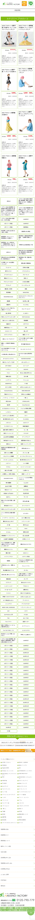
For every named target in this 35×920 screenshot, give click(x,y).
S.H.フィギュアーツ (23, 780)
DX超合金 (4, 765)
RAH (3, 777)
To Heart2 (4, 783)
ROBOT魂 (4, 780)
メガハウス (21, 803)
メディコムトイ (5, 805)
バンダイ (4, 797)
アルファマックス (6, 789)
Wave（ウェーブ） (23, 783)
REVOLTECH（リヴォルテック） (25, 777)
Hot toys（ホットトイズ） (8, 770)
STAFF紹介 (3, 880)
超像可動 (4, 817)
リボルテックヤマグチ (24, 805)
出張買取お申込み (5, 868)
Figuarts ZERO (5, 767)
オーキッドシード (23, 789)
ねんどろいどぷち (23, 786)
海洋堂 (3, 814)
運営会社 (3, 885)
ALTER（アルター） (6, 762)
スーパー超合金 (22, 794)
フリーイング (5, 800)
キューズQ (4, 791)
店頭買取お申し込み (6, 857)
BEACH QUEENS (23, 762)
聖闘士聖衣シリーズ (23, 814)
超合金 (20, 817)
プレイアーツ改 (5, 803)
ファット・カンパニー (24, 797)
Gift (19, 767)
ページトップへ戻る (31, 912)
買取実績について (5, 840)
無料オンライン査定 (6, 846)
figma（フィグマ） (23, 765)
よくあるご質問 (5, 874)
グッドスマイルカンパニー (25, 791)
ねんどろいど (5, 786)
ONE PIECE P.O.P (23, 773)
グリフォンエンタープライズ (8, 794)
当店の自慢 (3, 852)
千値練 (3, 811)
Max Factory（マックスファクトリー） (9, 774)
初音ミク (21, 808)
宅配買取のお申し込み (6, 863)
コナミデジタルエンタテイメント (9, 822)
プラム (20, 800)
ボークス (21, 822)
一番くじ (4, 808)
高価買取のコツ (5, 835)
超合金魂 (4, 819)
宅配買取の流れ (5, 829)
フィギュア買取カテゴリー (7, 759)
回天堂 (20, 811)
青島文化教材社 (22, 819)
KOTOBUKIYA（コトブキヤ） (25, 770)
